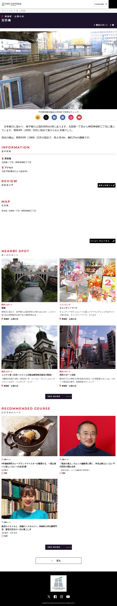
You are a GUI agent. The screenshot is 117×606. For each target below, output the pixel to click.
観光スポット (102, 25)
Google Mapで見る (100, 241)
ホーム (4, 11)
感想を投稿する (105, 185)
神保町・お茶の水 (14, 16)
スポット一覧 (13, 11)
